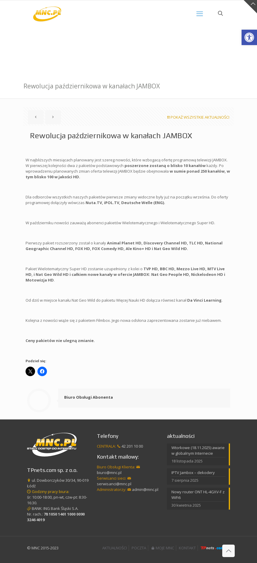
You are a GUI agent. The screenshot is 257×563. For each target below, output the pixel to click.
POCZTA (139, 548)
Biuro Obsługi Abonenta (88, 397)
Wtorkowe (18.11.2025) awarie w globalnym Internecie (198, 450)
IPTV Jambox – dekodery (193, 472)
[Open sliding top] (250, 6)
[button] (249, 37)
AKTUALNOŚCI (114, 548)
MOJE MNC (162, 548)
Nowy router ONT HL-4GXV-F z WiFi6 (198, 494)
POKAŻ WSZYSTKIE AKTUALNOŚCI (198, 117)
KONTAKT (187, 548)
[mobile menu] (200, 13)
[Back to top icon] (228, 551)
